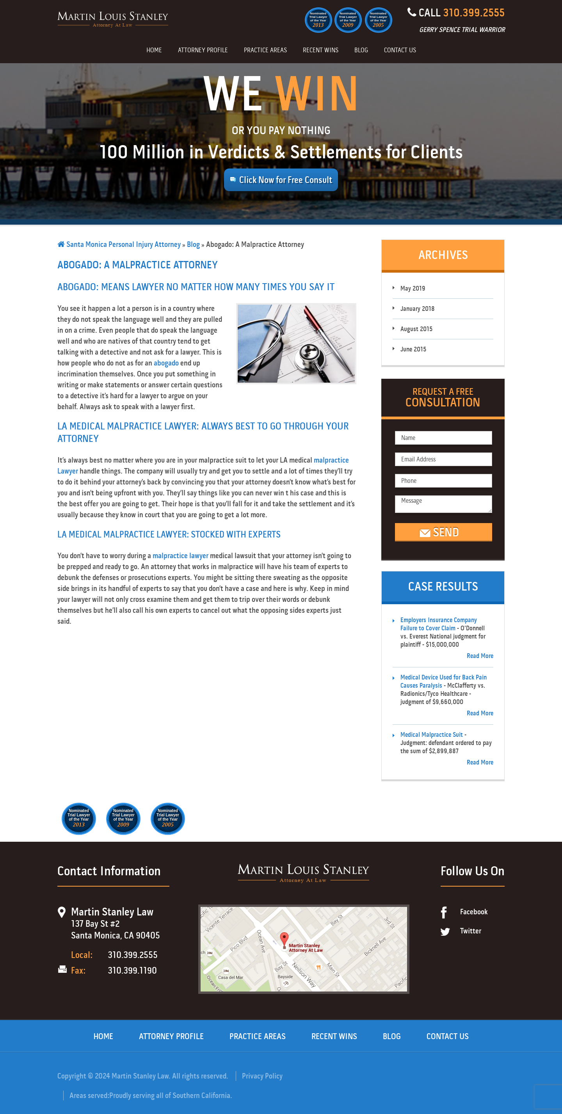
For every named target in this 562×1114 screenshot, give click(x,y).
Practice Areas (265, 50)
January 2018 (417, 309)
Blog (361, 50)
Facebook (474, 912)
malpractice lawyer (180, 556)
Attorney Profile (203, 50)
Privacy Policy (262, 1076)
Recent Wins (320, 50)
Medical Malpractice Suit (431, 735)
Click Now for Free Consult (285, 180)
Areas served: (89, 1095)
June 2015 (413, 349)
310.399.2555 (474, 13)
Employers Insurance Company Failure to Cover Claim (438, 624)
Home (154, 50)
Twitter (470, 931)
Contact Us (400, 50)
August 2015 (416, 329)
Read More (480, 656)
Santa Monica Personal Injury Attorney (119, 244)
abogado (166, 363)
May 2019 (412, 288)
